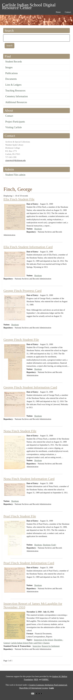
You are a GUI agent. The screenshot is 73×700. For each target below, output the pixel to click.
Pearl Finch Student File (19, 516)
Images (9, 67)
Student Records (13, 61)
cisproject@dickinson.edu (15, 160)
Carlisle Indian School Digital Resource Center (29, 5)
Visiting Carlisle (13, 127)
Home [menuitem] (58, 12)
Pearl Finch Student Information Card (28, 563)
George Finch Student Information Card (30, 387)
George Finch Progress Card (22, 290)
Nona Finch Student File (19, 431)
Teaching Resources (15, 90)
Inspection (37, 646)
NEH (36, 679)
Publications (11, 73)
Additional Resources (16, 102)
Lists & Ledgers (13, 84)
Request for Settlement (51, 646)
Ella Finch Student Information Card (28, 247)
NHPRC (45, 679)
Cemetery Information (16, 96)
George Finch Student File (21, 339)
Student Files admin (15, 174)
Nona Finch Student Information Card (28, 479)
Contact (9, 115)
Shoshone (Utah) (49, 545)
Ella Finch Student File (18, 199)
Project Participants (15, 121)
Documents (11, 79)
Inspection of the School (43, 640)
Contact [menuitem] (68, 12)
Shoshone (38, 229)
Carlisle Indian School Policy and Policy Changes (30, 643)
